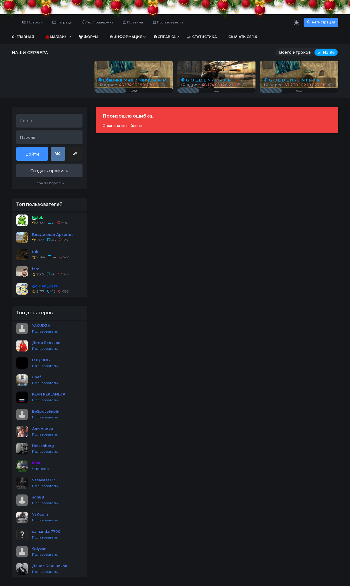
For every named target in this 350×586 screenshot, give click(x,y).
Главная (23, 37)
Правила (133, 22)
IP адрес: (298, 85)
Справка (165, 37)
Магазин (57, 37)
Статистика (202, 37)
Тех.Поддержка (97, 22)
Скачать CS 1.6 (242, 37)
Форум (88, 37)
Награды (62, 22)
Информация (126, 37)
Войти (32, 154)
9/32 (299, 91)
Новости (32, 22)
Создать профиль (49, 170)
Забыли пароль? (49, 183)
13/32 (133, 91)
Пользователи (168, 22)
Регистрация (321, 22)
